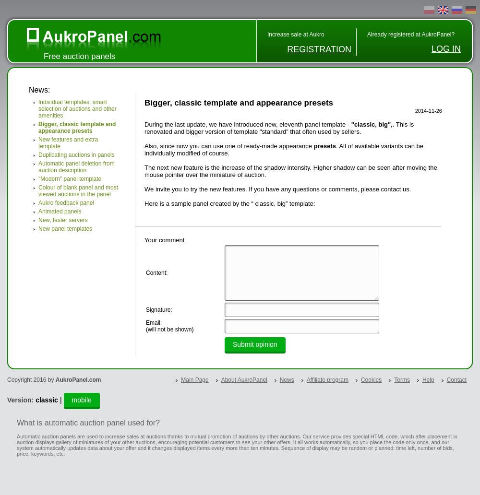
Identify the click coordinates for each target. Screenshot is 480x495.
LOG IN (446, 49)
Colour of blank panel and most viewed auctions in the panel (78, 191)
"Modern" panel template (69, 179)
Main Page (194, 380)
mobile (82, 400)
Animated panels (59, 211)
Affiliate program (327, 380)
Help (428, 380)
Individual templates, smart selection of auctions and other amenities (77, 109)
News (287, 380)
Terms (402, 380)
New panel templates (65, 228)
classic (47, 400)
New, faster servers (63, 220)
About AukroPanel (244, 380)
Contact (457, 380)
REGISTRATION (319, 49)
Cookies (371, 380)
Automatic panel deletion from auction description (76, 167)
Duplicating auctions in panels (76, 155)
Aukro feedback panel (66, 203)
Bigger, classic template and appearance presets (77, 127)
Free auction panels (79, 56)
